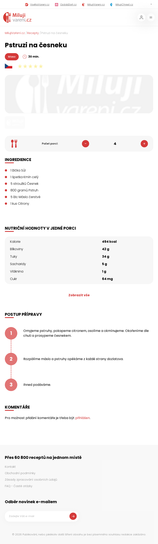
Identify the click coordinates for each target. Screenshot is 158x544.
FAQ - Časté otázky (18, 486)
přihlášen (82, 418)
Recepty (33, 33)
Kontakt (10, 467)
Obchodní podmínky (20, 473)
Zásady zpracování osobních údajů (31, 480)
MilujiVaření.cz (15, 33)
